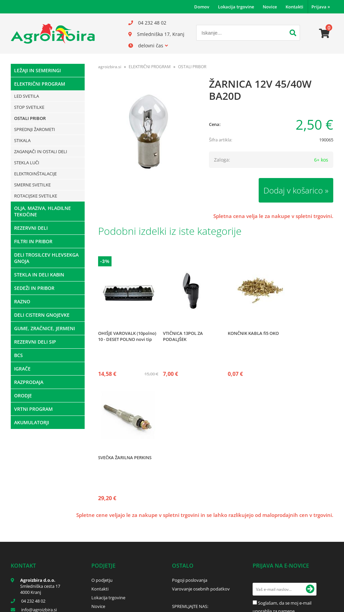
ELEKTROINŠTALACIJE (35, 174)
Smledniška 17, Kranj (160, 34)
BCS (18, 355)
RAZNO (22, 301)
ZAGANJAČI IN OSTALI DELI (40, 151)
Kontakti (294, 7)
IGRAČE (22, 368)
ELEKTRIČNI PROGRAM (39, 84)
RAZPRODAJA (28, 382)
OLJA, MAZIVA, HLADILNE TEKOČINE (42, 211)
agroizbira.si (109, 67)
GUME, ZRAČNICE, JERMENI (44, 328)
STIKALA (22, 140)
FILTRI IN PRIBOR (33, 241)
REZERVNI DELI (31, 228)
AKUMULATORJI (31, 422)
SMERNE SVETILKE (32, 185)
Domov (201, 7)
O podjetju (102, 580)
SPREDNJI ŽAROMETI (34, 129)
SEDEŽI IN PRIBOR (34, 288)
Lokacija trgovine (236, 7)
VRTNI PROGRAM (33, 409)
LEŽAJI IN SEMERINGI (37, 70)
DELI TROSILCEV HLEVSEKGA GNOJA (46, 258)
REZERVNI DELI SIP (35, 342)
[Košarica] (324, 33)
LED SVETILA (26, 96)
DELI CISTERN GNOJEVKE (42, 315)
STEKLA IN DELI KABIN (39, 274)
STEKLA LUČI (26, 163)
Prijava (320, 7)
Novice (270, 7)
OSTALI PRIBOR (30, 118)
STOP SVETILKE (29, 107)
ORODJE (23, 395)
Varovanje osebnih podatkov (201, 589)
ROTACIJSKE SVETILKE (35, 196)
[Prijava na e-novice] (310, 589)
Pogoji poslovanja (189, 580)
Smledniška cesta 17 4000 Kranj (40, 589)
